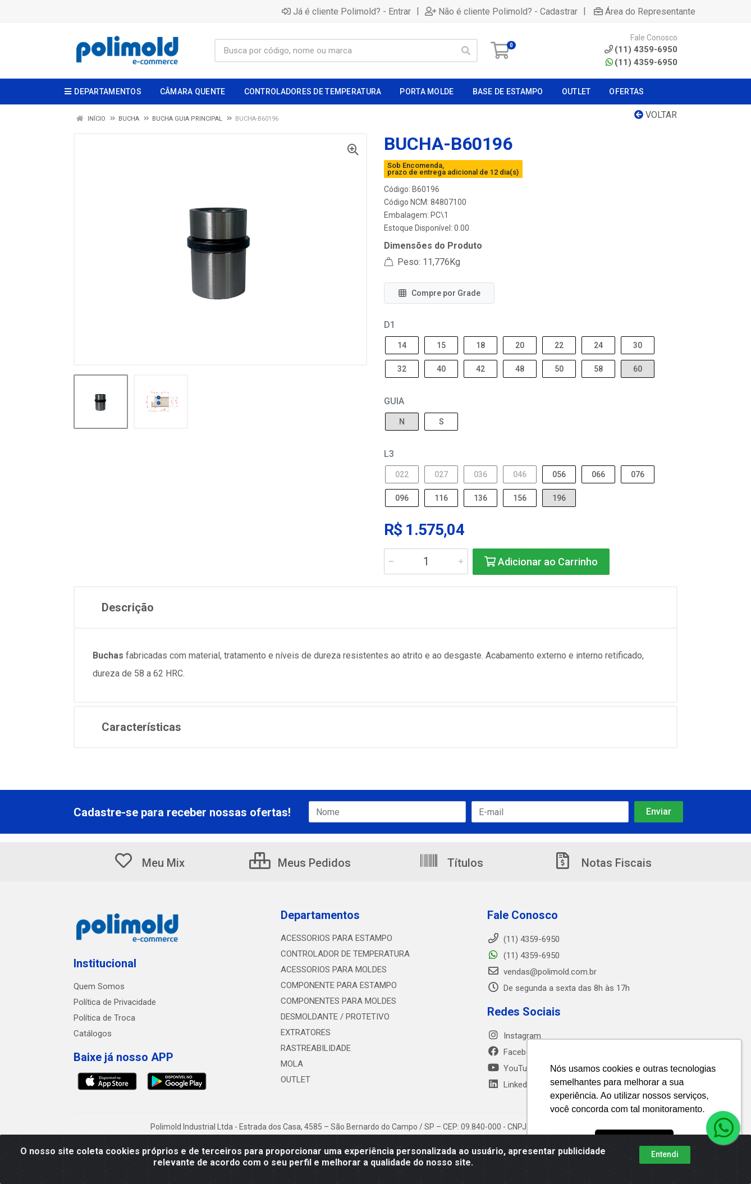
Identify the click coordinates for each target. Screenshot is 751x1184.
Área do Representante (644, 11)
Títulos (451, 863)
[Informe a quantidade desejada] (426, 561)
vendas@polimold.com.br (542, 972)
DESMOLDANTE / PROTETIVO (335, 1017)
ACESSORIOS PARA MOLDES (334, 969)
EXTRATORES (306, 1032)
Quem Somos (99, 986)
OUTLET (295, 1080)
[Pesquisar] (466, 50)
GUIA (394, 401)
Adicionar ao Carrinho (541, 562)
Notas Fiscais (602, 863)
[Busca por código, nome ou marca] (334, 50)
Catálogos (93, 1033)
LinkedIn (510, 1085)
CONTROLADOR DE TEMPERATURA (345, 954)
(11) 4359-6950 (641, 62)
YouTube (511, 1068)
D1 (389, 324)
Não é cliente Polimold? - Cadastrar (501, 11)
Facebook (513, 1052)
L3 (389, 454)
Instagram (514, 1036)
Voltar (655, 114)
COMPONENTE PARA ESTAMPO (339, 985)
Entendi (665, 1154)
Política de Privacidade (115, 1002)
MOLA (292, 1064)
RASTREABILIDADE (316, 1048)
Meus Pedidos (300, 863)
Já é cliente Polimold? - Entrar (346, 11)
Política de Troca (104, 1018)
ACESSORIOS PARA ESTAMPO (336, 938)
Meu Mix (149, 863)
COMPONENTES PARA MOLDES (338, 1001)
